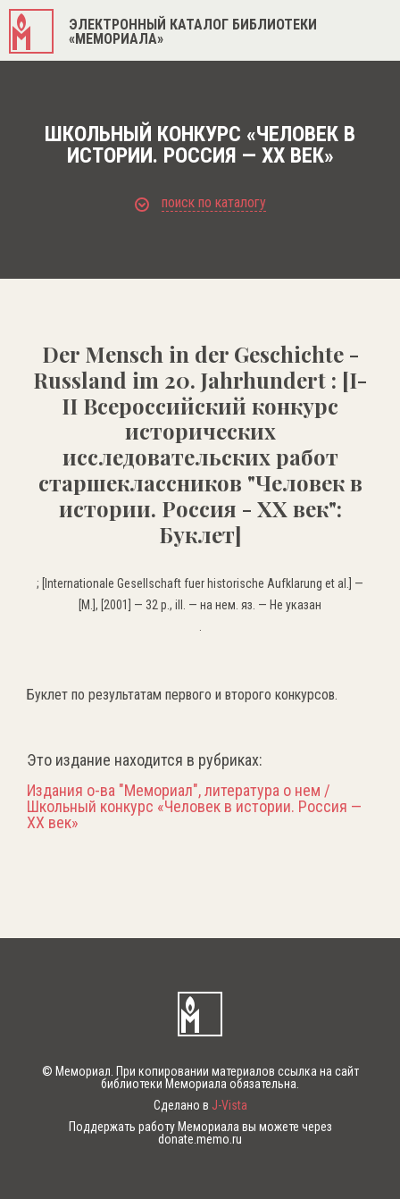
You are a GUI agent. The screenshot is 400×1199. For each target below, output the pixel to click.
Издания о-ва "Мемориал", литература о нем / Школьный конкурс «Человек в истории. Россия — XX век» (194, 807)
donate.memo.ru (200, 1139)
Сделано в (200, 1105)
